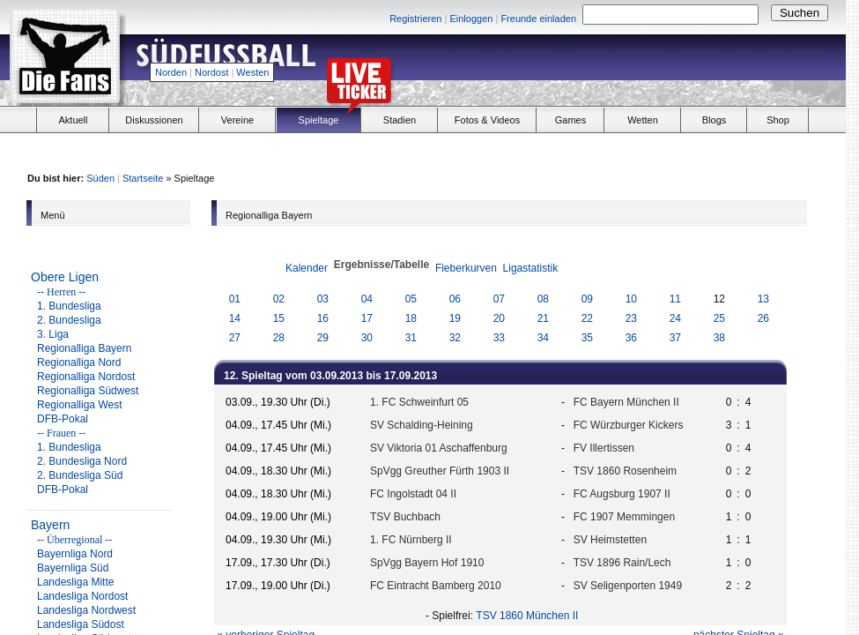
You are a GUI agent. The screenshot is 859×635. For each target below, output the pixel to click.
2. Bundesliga (69, 320)
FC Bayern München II (626, 402)
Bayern (50, 525)
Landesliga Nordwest (86, 610)
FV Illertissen (604, 448)
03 (323, 299)
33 (499, 338)
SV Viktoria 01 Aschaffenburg (438, 448)
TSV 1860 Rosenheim (625, 471)
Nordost (212, 72)
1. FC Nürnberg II (411, 540)
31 (411, 338)
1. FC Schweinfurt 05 (419, 402)
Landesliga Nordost (82, 596)
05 (411, 299)
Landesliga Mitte (75, 582)
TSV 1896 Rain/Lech (622, 563)
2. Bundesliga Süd (79, 475)
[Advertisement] (639, 67)
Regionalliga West (79, 405)
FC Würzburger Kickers (629, 425)
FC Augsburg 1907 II (622, 494)
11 (675, 299)
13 (763, 299)
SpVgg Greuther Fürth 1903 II (439, 471)
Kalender (306, 268)
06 (455, 299)
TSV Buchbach (405, 517)
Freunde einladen (538, 18)
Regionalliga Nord (79, 362)
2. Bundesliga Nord (82, 461)
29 (323, 338)
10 (631, 299)
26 (763, 318)
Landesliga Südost (80, 624)
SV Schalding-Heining (421, 425)
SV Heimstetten (610, 540)
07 (499, 299)
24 (675, 318)
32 (455, 338)
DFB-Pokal (62, 419)
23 (631, 318)
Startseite (142, 178)
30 (367, 338)
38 (719, 338)
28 (279, 338)
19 (455, 318)
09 (587, 299)
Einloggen (470, 18)
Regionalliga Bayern (84, 348)
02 (279, 299)
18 (411, 318)
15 (279, 318)
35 (587, 338)
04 (367, 299)
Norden (171, 72)
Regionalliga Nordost (86, 376)
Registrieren (415, 18)
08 (543, 299)
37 (675, 338)
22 (587, 318)
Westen (252, 72)
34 (543, 338)
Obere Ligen (65, 277)
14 (235, 318)
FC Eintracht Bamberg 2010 (435, 585)
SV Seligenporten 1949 (628, 585)
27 (235, 338)
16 (323, 318)
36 (631, 338)
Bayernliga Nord (75, 554)
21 (543, 318)
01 (235, 299)
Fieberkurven (466, 268)
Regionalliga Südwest (87, 391)
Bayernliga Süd (72, 568)
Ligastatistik (531, 268)
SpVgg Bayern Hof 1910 (427, 563)
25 (719, 318)
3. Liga (53, 334)
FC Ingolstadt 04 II (413, 494)
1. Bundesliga (69, 306)
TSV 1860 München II (527, 615)
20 (499, 318)
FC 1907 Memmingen (624, 517)
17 (367, 318)
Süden (100, 178)
